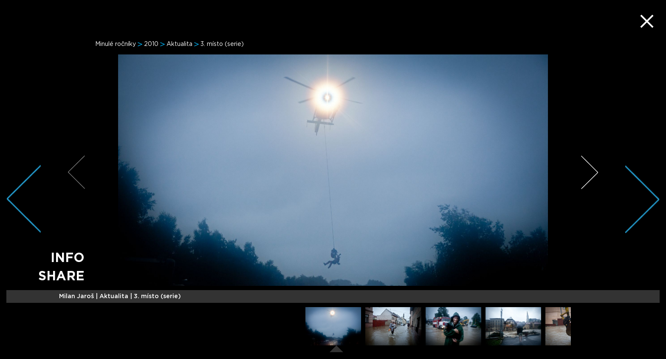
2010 (151, 44)
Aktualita (179, 44)
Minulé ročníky (115, 44)
